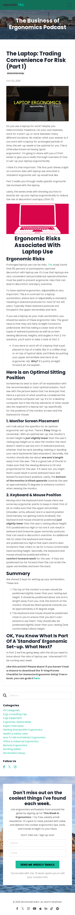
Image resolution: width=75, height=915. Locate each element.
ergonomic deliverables (17, 722)
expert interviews (13, 726)
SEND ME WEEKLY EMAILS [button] (37, 864)
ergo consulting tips (15, 714)
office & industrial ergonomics (21, 741)
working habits (12, 749)
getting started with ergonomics (22, 729)
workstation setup (15, 73)
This (50, 264)
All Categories (11, 710)
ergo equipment (12, 718)
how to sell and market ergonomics (24, 737)
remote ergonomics (15, 745)
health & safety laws (15, 733)
